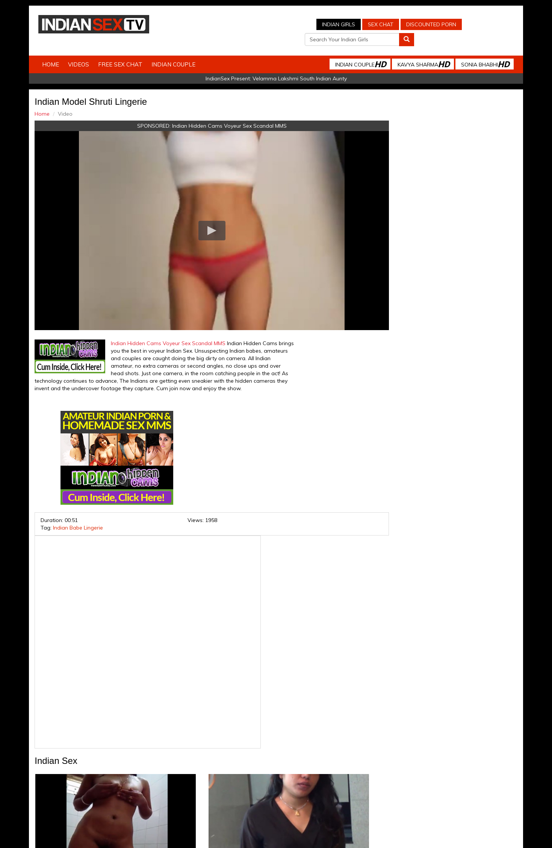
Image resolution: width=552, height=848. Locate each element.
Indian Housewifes (264, 780)
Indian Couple (180, 51)
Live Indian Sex (433, 780)
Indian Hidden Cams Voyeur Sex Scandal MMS (213, 113)
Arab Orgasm (349, 780)
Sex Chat (312, 24)
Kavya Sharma (417, 51)
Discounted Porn (363, 24)
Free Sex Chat (127, 51)
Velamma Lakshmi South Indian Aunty (300, 65)
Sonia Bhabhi (478, 51)
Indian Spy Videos (166, 780)
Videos (85, 51)
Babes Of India (310, 780)
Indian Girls (270, 24)
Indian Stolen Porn (215, 780)
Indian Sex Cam (119, 780)
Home (57, 51)
